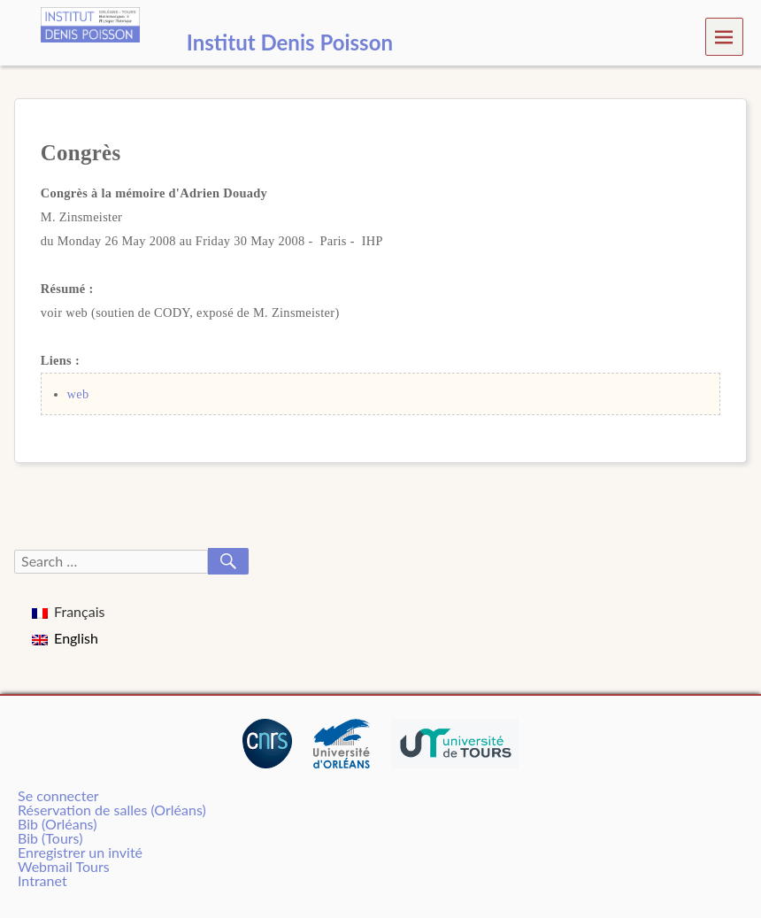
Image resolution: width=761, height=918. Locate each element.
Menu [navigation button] (724, 35)
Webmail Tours (64, 866)
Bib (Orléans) (57, 823)
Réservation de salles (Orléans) (112, 809)
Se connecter (58, 795)
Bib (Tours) (50, 837)
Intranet (42, 880)
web (78, 394)
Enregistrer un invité (80, 852)
